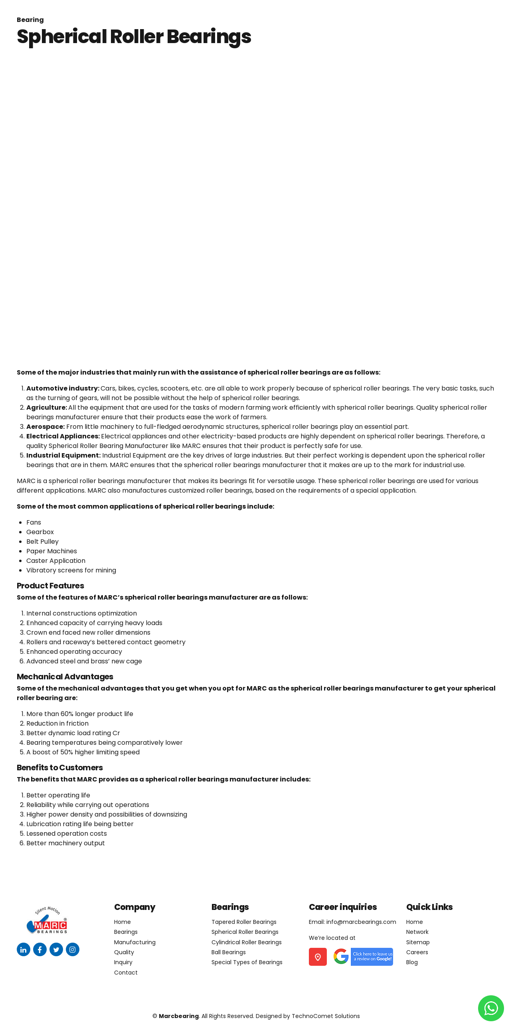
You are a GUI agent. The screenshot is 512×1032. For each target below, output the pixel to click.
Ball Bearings (229, 952)
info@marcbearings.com (361, 922)
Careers (417, 952)
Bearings (126, 932)
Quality (124, 952)
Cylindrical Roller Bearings (247, 942)
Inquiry (123, 962)
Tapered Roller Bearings (244, 922)
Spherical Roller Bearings (245, 932)
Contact (126, 973)
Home (122, 922)
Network (417, 932)
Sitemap (418, 942)
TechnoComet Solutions (326, 1016)
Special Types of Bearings (247, 962)
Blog (412, 962)
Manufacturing (135, 942)
